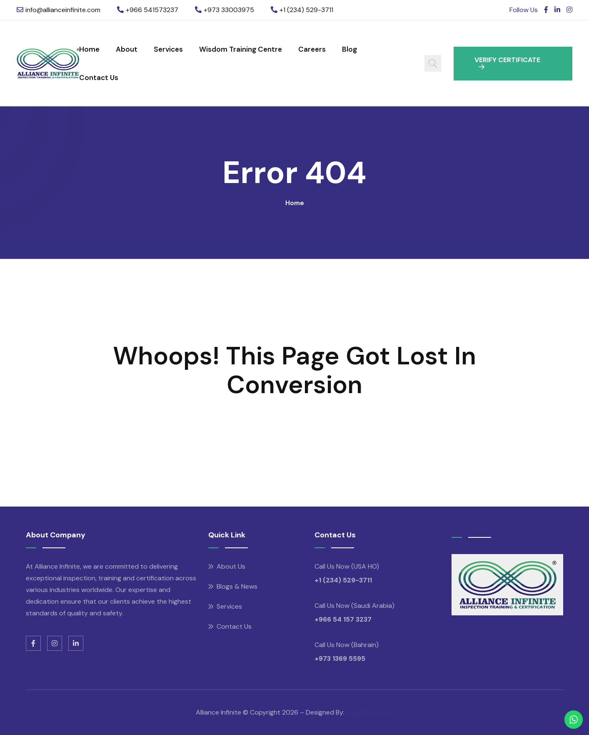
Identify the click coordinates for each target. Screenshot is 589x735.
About (126, 49)
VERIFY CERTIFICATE (507, 62)
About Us (231, 566)
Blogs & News (237, 586)
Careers (312, 49)
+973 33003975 (229, 9)
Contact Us (98, 77)
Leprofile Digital (369, 712)
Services (168, 49)
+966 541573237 (152, 9)
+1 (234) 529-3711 (306, 9)
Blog (349, 49)
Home (89, 49)
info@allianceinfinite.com (62, 9)
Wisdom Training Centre (240, 49)
